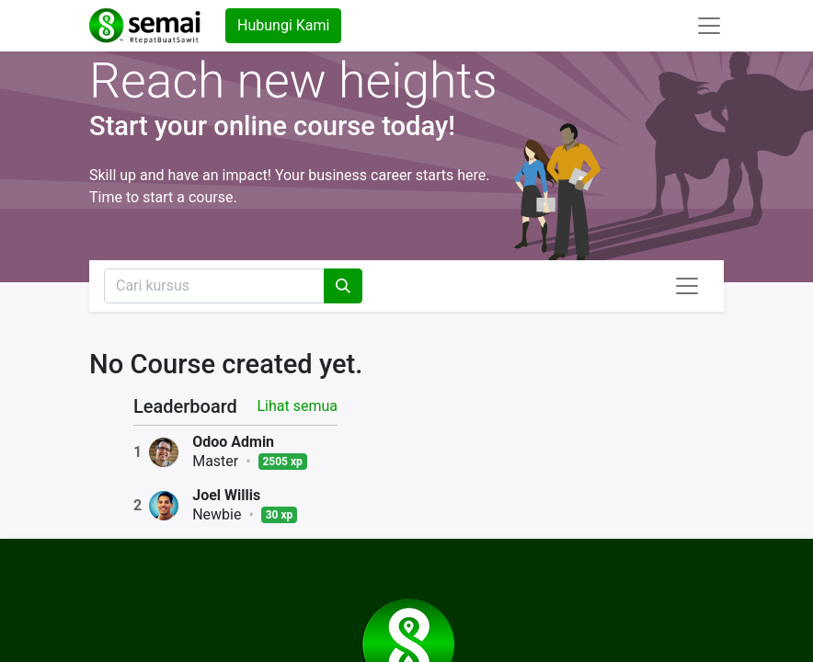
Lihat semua (297, 406)
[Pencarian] (343, 285)
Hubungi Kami (283, 25)
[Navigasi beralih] (687, 286)
